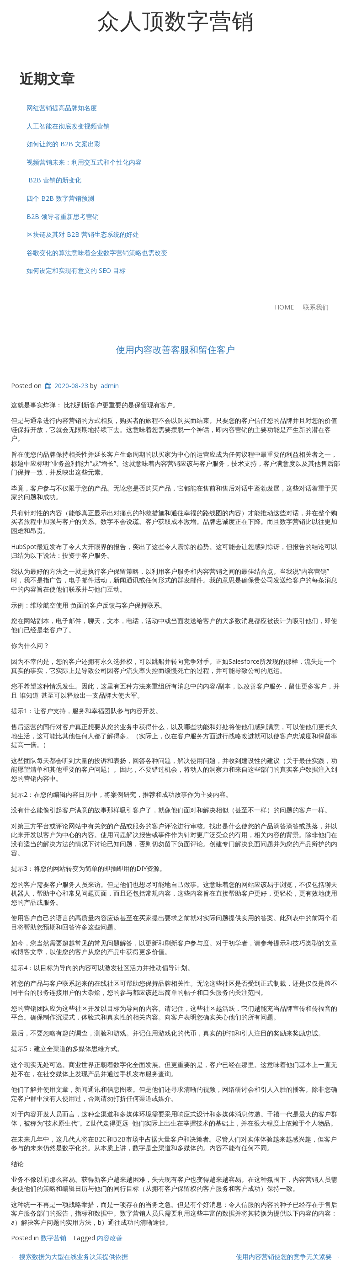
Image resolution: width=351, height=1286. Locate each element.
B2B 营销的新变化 (54, 180)
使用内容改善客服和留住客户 (175, 349)
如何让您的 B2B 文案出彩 (64, 143)
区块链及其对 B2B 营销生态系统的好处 (83, 234)
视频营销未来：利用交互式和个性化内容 (84, 162)
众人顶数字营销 (175, 19)
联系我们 (316, 307)
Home (284, 307)
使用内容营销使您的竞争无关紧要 (288, 1256)
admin (110, 385)
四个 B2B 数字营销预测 (60, 198)
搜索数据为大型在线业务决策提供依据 (69, 1256)
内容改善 (109, 1237)
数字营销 (53, 1237)
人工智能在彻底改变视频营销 (68, 126)
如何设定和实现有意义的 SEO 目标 (76, 270)
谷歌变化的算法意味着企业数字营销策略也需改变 (97, 252)
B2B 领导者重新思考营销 (63, 216)
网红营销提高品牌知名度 (62, 107)
